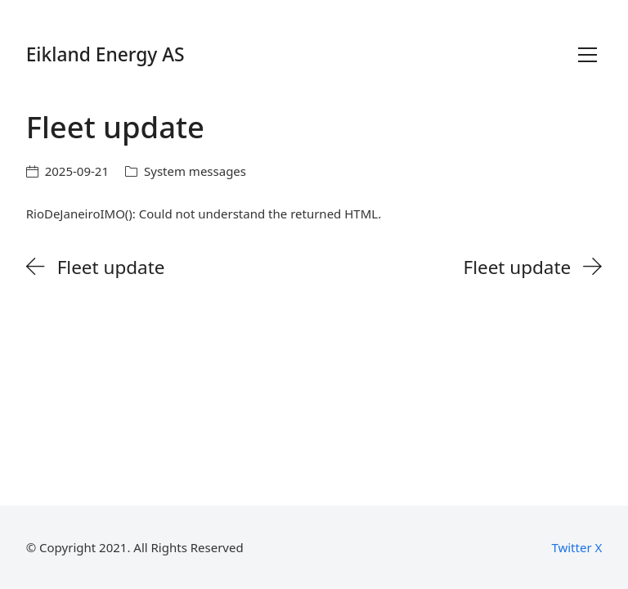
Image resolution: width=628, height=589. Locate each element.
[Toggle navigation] (587, 55)
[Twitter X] (576, 547)
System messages (195, 171)
